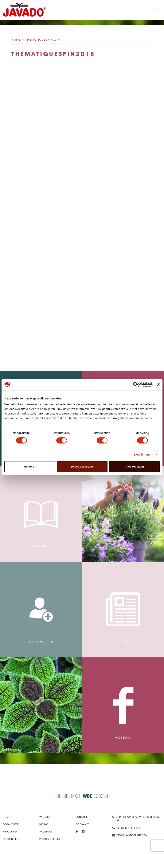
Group (96, 796)
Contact (81, 816)
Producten (10, 831)
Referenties (10, 839)
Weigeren (29, 466)
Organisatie (11, 824)
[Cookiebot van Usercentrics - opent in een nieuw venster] (136, 384)
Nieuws (44, 824)
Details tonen (143, 454)
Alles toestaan (134, 466)
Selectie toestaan (82, 466)
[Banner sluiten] (158, 384)
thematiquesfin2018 (42, 39)
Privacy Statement (51, 839)
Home (16, 39)
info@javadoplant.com (131, 835)
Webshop (45, 816)
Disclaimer (82, 824)
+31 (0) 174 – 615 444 (128, 827)
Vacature (45, 831)
